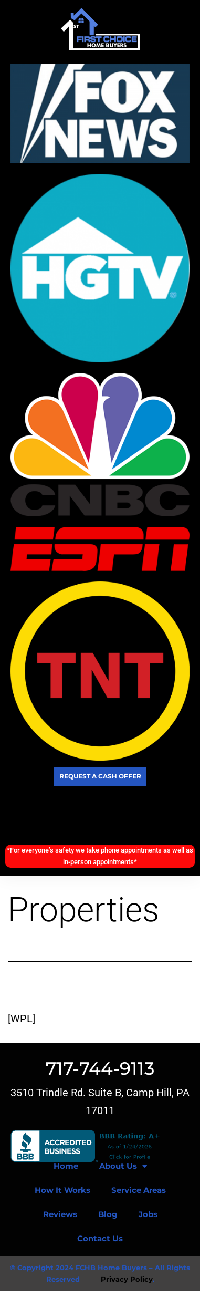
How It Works (62, 1190)
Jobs (148, 1214)
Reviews (60, 1214)
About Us (123, 1166)
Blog (108, 1214)
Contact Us (100, 1238)
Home (66, 1166)
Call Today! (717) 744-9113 (100, 815)
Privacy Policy (127, 1279)
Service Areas (138, 1190)
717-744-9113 (100, 1068)
